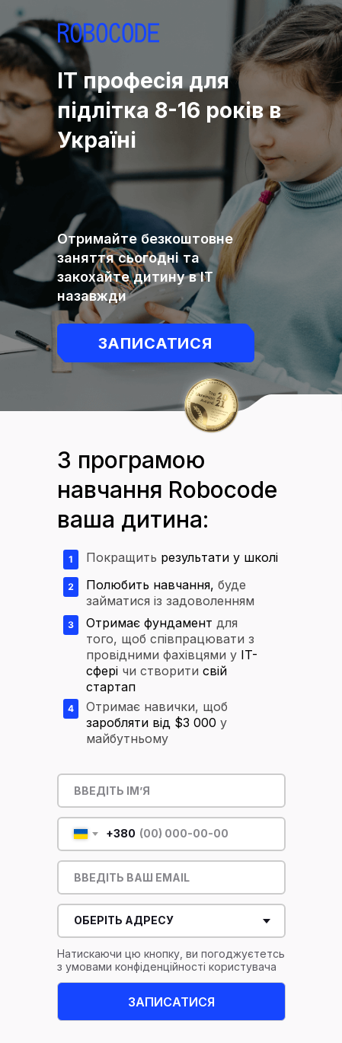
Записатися (155, 343)
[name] (171, 790)
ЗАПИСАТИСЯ (171, 1002)
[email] (171, 877)
